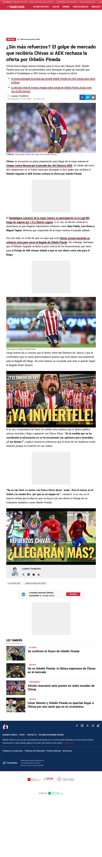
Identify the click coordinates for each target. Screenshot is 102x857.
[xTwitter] (87, 725)
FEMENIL (66, 7)
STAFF (22, 735)
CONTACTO (32, 735)
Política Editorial (53, 751)
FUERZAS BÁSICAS (80, 7)
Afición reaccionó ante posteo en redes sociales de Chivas (61, 687)
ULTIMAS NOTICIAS (41, 7)
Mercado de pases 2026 (30, 39)
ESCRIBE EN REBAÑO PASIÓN (51, 735)
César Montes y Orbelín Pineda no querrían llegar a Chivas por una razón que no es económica (61, 705)
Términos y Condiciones (12, 751)
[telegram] (92, 725)
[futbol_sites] (10, 763)
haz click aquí (68, 743)
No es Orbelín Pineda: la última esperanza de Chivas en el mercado (61, 670)
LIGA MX (55, 7)
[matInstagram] (82, 725)
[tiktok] (98, 725)
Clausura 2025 (14, 583)
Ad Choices (67, 751)
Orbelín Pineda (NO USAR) (35, 583)
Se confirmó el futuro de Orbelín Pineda (53, 651)
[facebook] (76, 725)
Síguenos (73, 594)
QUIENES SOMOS (9, 735)
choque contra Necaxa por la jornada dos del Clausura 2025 (39, 165)
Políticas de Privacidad (35, 751)
